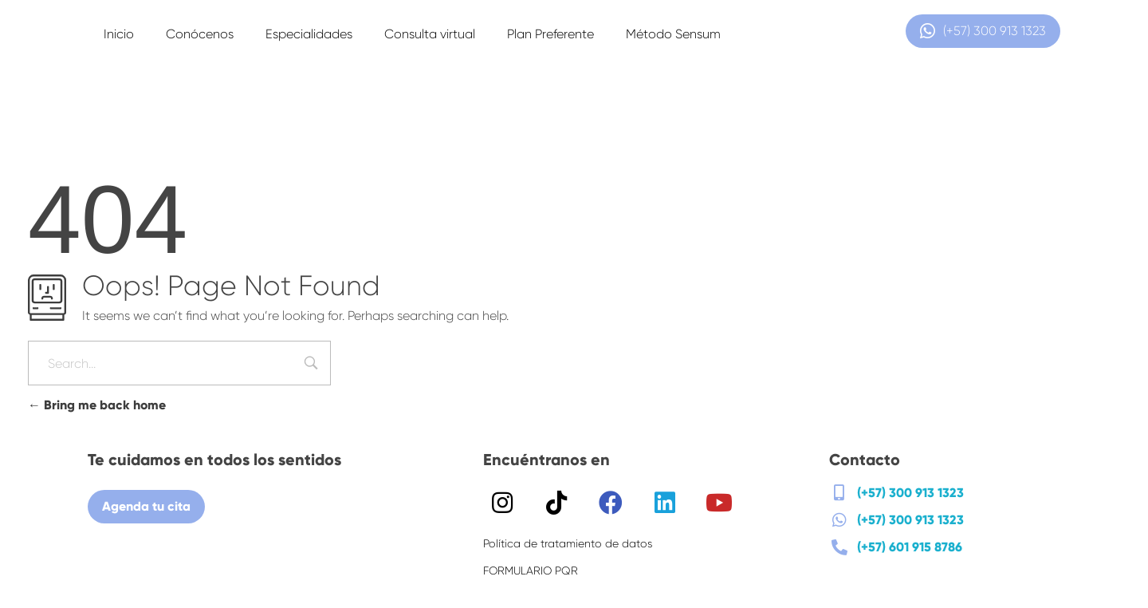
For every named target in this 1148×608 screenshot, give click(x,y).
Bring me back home (97, 405)
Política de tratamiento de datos (567, 543)
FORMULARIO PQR (530, 570)
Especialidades (308, 33)
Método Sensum (673, 33)
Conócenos (200, 33)
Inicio (119, 33)
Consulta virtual (429, 33)
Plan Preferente (550, 33)
